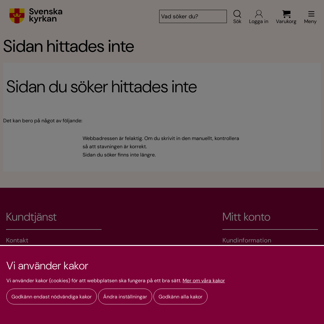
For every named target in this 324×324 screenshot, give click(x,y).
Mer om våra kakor (204, 281)
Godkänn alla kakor (180, 296)
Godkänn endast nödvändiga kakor (51, 296)
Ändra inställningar (125, 296)
